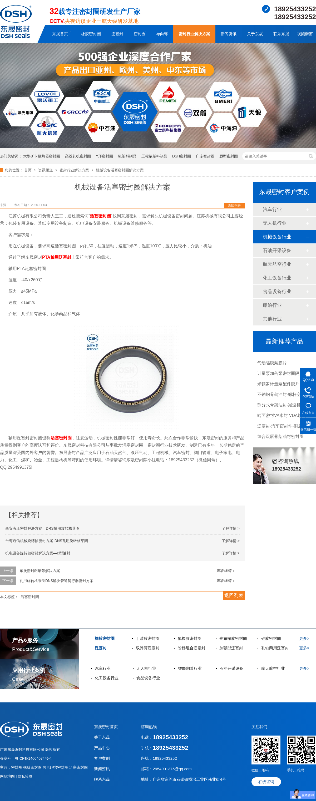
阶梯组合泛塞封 (191, 648)
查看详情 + (225, 571)
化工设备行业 (277, 277)
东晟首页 (60, 34)
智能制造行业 (190, 668)
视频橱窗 (305, 34)
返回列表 (234, 205)
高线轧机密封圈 (78, 156)
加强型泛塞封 (231, 648)
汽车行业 (272, 209)
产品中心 (102, 748)
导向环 (162, 34)
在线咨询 (266, 781)
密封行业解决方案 (194, 34)
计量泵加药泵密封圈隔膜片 (282, 375)
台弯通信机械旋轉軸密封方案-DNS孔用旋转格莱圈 (46, 541)
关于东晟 (255, 34)
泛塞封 (117, 34)
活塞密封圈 (100, 216)
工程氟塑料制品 (154, 156)
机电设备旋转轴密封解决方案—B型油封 (37, 553)
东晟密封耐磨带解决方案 (39, 571)
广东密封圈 (205, 156)
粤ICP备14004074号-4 (33, 758)
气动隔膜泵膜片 (272, 364)
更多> (304, 638)
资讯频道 (46, 170)
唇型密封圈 (228, 156)
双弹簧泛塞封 (148, 648)
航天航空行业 (277, 264)
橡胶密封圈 (91, 34)
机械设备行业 (277, 236)
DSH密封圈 (181, 156)
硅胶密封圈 (271, 638)
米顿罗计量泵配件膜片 (278, 385)
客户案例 (102, 758)
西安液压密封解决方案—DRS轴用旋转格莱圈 (42, 528)
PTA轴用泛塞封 (56, 257)
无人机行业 (275, 223)
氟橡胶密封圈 (189, 638)
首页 (28, 170)
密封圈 (140, 34)
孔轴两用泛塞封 (275, 648)
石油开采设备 (277, 250)
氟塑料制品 (127, 156)
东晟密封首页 (106, 727)
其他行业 (272, 319)
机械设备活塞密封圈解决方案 (120, 170)
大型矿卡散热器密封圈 (41, 156)
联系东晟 (281, 34)
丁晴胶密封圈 (148, 638)
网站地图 (8, 776)
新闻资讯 (228, 34)
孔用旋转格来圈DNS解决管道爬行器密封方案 (56, 581)
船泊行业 (272, 305)
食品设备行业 (277, 291)
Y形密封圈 (104, 156)
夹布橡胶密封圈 (233, 638)
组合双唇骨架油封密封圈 (280, 438)
